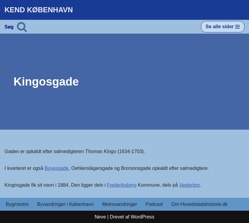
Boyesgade (56, 168)
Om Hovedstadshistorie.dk (199, 204)
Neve (100, 216)
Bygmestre (17, 204)
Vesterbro (189, 185)
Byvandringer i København (65, 204)
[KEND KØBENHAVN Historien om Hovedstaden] (39, 10)
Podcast (154, 204)
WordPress (142, 216)
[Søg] (22, 26)
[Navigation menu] (222, 26)
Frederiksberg (122, 185)
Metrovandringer (119, 204)
